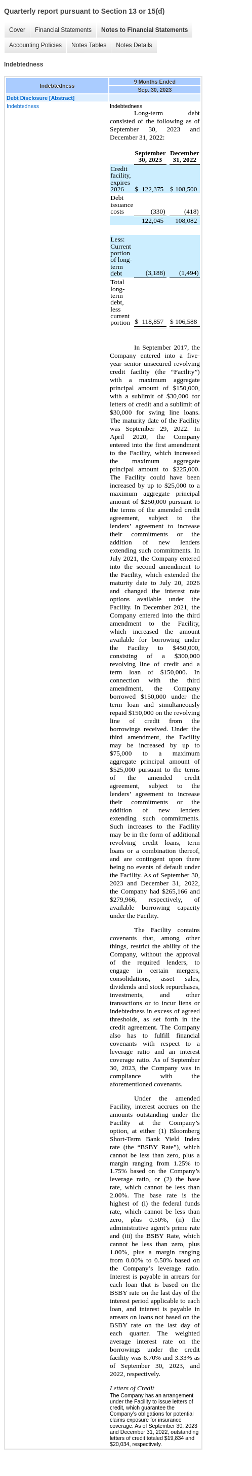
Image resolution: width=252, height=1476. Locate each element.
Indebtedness (23, 106)
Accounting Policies (35, 45)
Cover (17, 29)
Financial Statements (63, 29)
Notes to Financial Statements (144, 29)
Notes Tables (88, 45)
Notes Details (134, 45)
